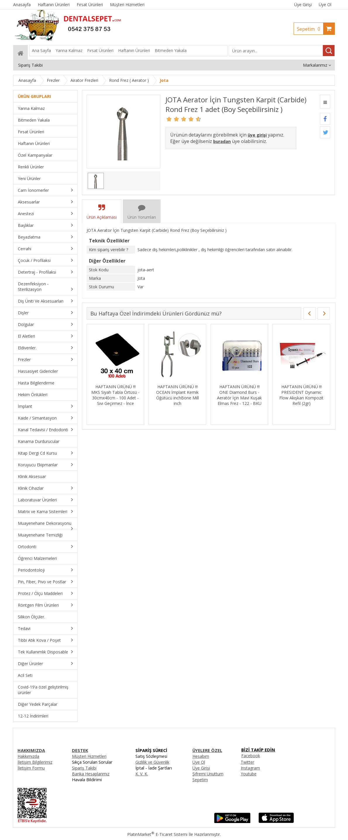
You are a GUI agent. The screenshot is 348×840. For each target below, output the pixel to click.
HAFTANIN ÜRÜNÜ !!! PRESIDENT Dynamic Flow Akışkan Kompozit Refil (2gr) (304, 395)
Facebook (250, 755)
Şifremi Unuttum (207, 774)
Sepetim (310, 29)
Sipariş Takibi (84, 768)
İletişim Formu (31, 768)
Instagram (250, 768)
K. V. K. (141, 774)
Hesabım (200, 756)
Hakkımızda (28, 756)
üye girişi (257, 135)
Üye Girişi (303, 4)
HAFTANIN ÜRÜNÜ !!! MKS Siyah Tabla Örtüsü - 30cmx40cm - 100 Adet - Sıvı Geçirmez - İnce (118, 395)
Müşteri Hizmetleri (89, 756)
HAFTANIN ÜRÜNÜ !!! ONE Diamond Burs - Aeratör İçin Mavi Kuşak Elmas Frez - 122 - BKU (242, 395)
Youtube (248, 774)
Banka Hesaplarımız (90, 774)
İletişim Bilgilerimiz (35, 762)
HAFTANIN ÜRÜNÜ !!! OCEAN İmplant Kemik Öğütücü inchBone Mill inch (180, 395)
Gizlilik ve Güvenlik (152, 762)
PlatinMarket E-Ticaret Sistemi (157, 834)
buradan (222, 141)
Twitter (247, 762)
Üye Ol (325, 4)
